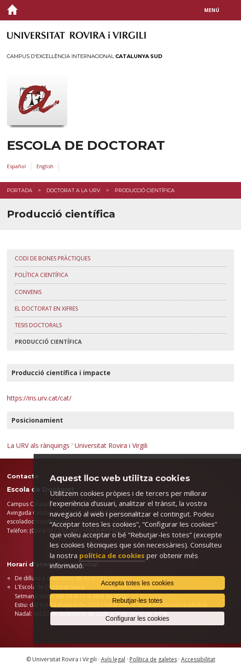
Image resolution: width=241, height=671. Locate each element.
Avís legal (113, 659)
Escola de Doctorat (86, 145)
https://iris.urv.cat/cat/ (39, 398)
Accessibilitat (198, 659)
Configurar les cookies (138, 618)
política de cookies (112, 555)
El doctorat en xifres (46, 308)
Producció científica (48, 342)
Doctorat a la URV (73, 190)
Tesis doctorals (38, 325)
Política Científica (41, 275)
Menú (211, 10)
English (44, 166)
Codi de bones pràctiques (52, 258)
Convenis (28, 292)
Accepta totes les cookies (137, 583)
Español (16, 166)
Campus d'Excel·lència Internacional (84, 56)
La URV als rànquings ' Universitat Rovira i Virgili (77, 445)
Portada (19, 190)
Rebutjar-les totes (137, 600)
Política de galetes (153, 659)
